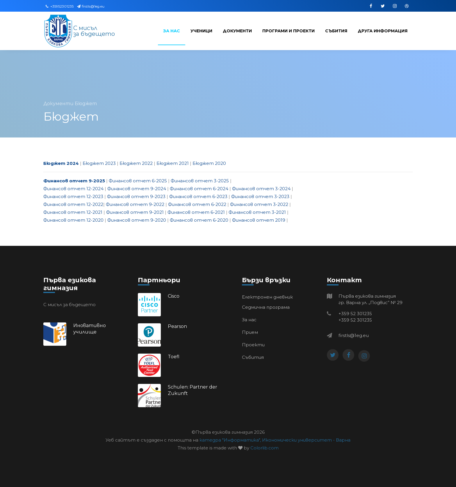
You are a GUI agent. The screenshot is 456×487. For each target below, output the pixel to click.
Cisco (173, 296)
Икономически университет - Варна (306, 440)
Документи (237, 30)
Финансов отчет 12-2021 (72, 212)
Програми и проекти (288, 30)
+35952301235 (60, 6)
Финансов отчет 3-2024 (261, 188)
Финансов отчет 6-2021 (196, 212)
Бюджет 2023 (99, 163)
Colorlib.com (264, 448)
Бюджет (86, 103)
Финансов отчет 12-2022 (73, 204)
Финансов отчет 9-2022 (135, 204)
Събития (336, 30)
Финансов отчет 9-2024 (136, 188)
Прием (250, 332)
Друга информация (382, 30)
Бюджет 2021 (172, 163)
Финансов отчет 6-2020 (199, 220)
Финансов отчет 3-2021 (257, 212)
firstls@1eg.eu (90, 6)
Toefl (173, 356)
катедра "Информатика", (230, 440)
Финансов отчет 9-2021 (135, 212)
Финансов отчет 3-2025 (200, 180)
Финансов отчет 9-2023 (136, 196)
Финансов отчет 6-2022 (197, 204)
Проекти (253, 344)
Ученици (201, 30)
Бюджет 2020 (209, 163)
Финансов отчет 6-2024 (199, 188)
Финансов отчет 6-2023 (198, 196)
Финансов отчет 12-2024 (73, 188)
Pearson (177, 326)
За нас (171, 30)
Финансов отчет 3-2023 (260, 196)
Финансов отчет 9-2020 (136, 220)
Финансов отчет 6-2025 (138, 180)
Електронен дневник (267, 297)
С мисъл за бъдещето (94, 30)
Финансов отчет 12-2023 (73, 196)
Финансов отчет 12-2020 (73, 220)
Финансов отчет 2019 (258, 220)
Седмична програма (266, 307)
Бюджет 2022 (136, 163)
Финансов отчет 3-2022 (259, 204)
